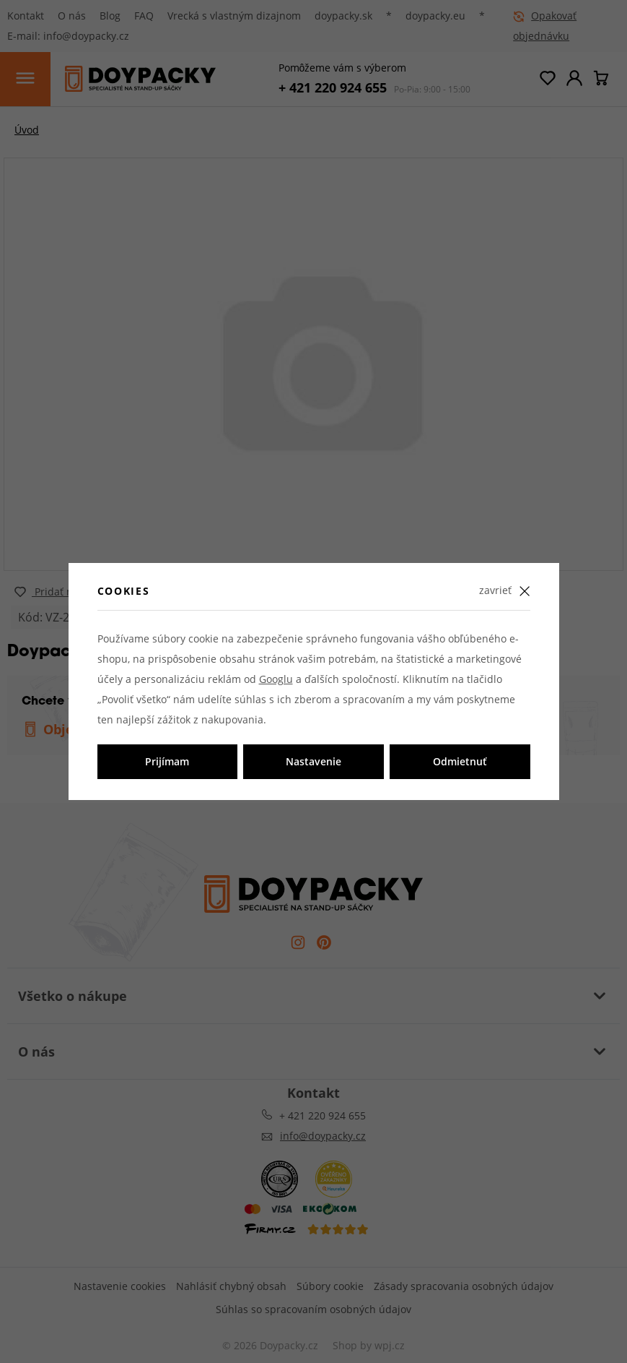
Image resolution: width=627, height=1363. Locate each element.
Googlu (276, 679)
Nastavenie (313, 761)
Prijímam (167, 761)
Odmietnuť (460, 761)
